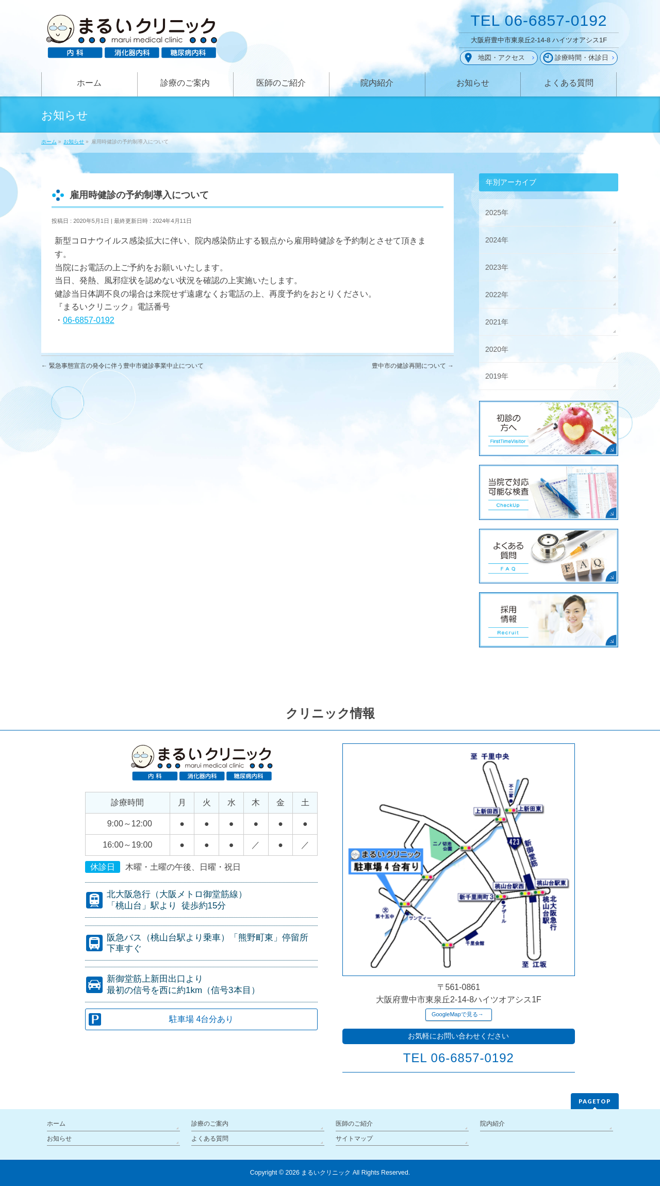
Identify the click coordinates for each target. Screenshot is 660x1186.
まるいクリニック (326, 1172)
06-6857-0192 (88, 320)
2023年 (496, 267)
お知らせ (59, 1138)
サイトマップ (354, 1138)
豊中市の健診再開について (413, 365)
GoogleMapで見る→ (458, 1014)
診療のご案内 (209, 1123)
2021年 (496, 322)
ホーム (56, 1123)
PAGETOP (595, 1101)
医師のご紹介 (354, 1123)
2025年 (496, 212)
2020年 (496, 349)
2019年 (496, 376)
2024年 (496, 240)
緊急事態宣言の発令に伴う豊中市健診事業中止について (122, 365)
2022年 (496, 294)
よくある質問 (209, 1138)
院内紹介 (492, 1123)
